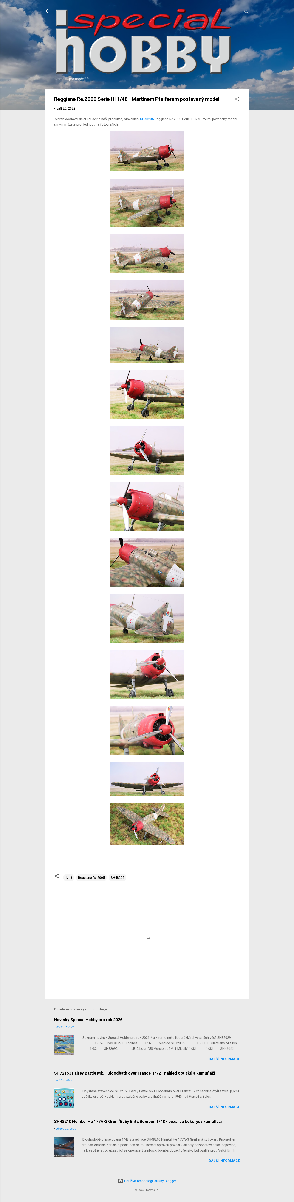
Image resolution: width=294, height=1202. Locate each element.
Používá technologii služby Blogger (147, 1181)
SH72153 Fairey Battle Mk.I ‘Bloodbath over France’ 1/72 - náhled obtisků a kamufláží (134, 1073)
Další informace (224, 1059)
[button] (237, 99)
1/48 (68, 878)
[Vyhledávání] (246, 12)
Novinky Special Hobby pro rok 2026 (88, 1019)
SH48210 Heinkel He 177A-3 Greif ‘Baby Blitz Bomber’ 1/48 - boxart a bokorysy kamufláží (138, 1121)
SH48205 (147, 119)
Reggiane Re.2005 (91, 878)
